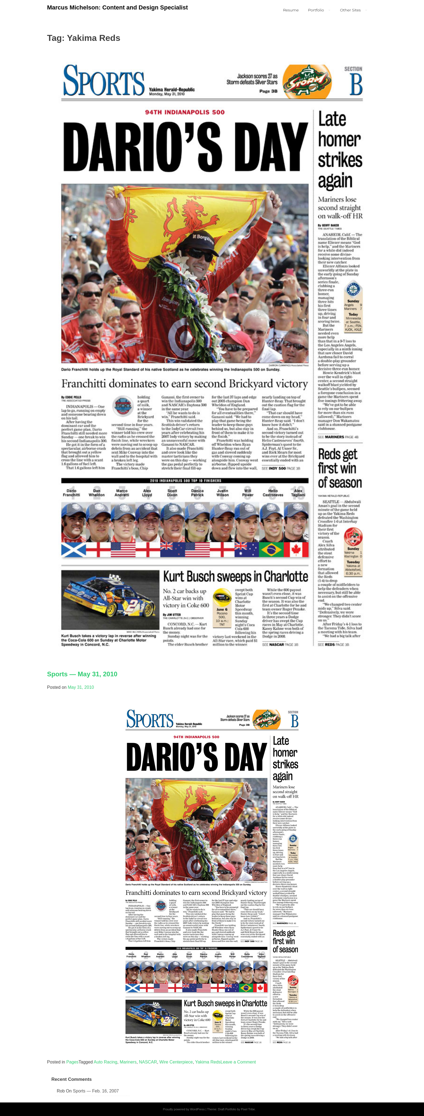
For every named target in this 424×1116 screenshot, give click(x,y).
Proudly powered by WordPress (183, 1109)
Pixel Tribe (248, 1109)
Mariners (128, 1062)
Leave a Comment (238, 1062)
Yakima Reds (208, 1062)
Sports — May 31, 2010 (82, 674)
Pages (72, 1062)
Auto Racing (105, 1062)
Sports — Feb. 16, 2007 (96, 1091)
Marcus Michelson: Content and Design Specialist (117, 7)
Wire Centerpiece (176, 1062)
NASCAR (148, 1062)
